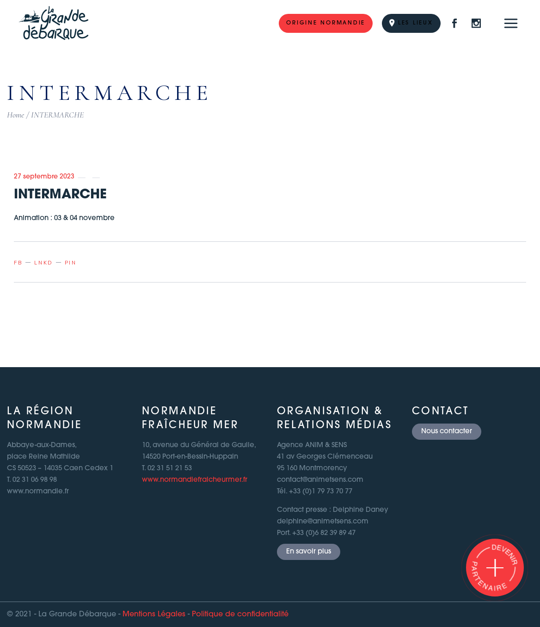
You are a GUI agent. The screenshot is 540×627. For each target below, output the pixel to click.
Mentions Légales (154, 614)
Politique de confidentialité (240, 614)
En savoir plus (308, 551)
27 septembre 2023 (44, 176)
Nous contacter (446, 431)
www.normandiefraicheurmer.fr (194, 480)
